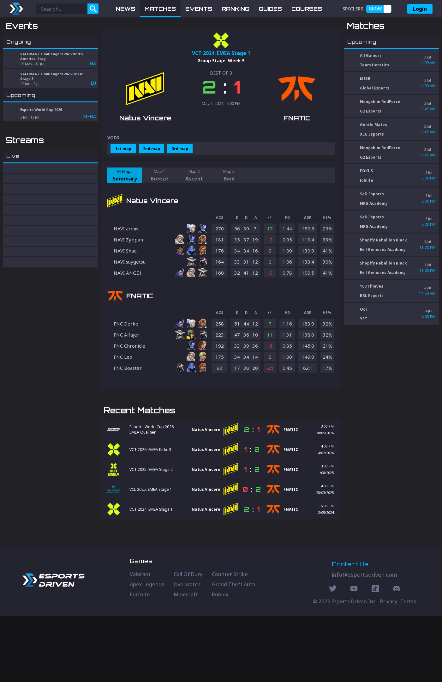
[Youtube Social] (354, 655)
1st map (123, 181)
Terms (408, 667)
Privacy (388, 667)
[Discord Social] (375, 655)
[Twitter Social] (333, 655)
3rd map (180, 181)
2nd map (151, 181)
